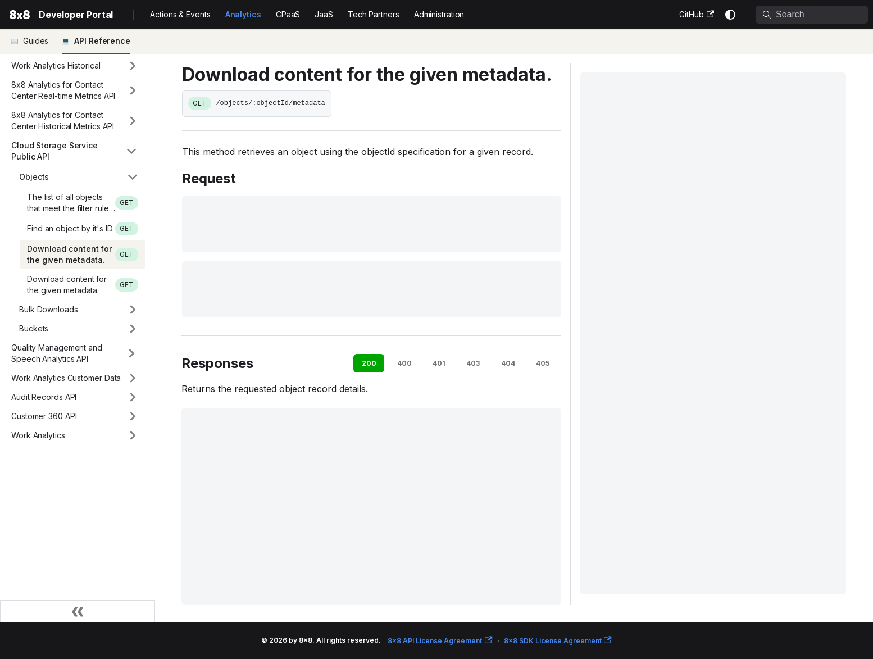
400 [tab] (404, 363)
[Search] (812, 15)
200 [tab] (369, 363)
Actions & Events (180, 14)
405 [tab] (542, 363)
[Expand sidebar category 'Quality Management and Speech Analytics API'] (131, 353)
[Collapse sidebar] (77, 611)
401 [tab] (439, 363)
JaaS (324, 14)
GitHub (696, 14)
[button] (74, 66)
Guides (35, 41)
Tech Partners (373, 14)
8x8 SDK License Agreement (558, 641)
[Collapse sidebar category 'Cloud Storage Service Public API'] (131, 151)
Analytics (243, 14)
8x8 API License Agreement (440, 641)
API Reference (102, 41)
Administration (439, 14)
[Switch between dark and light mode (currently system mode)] (730, 15)
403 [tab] (473, 363)
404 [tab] (508, 363)
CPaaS (288, 14)
